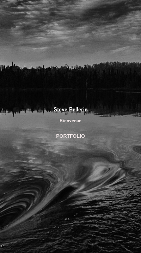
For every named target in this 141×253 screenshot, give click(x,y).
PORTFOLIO (70, 136)
